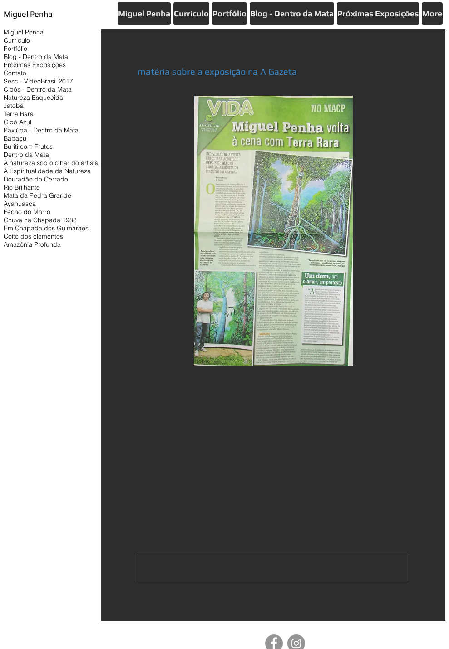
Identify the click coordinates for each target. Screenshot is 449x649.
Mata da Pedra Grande (37, 195)
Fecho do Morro (27, 212)
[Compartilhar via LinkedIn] (186, 419)
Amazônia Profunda (32, 244)
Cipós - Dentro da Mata (38, 89)
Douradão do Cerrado (36, 179)
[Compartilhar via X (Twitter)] (164, 419)
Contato (15, 73)
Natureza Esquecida (33, 97)
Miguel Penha (24, 32)
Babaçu (15, 138)
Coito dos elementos (33, 236)
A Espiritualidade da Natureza (47, 171)
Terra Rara (19, 114)
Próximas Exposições (35, 65)
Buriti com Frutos (28, 146)
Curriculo (17, 40)
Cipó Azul (17, 122)
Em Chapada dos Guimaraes (46, 228)
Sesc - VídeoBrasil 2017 (38, 81)
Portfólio (15, 48)
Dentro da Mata (26, 155)
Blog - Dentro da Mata (36, 57)
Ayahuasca (20, 204)
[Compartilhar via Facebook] (142, 419)
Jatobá (14, 106)
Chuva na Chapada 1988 (40, 220)
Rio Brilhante (22, 187)
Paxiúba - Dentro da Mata (41, 130)
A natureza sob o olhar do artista (51, 163)
